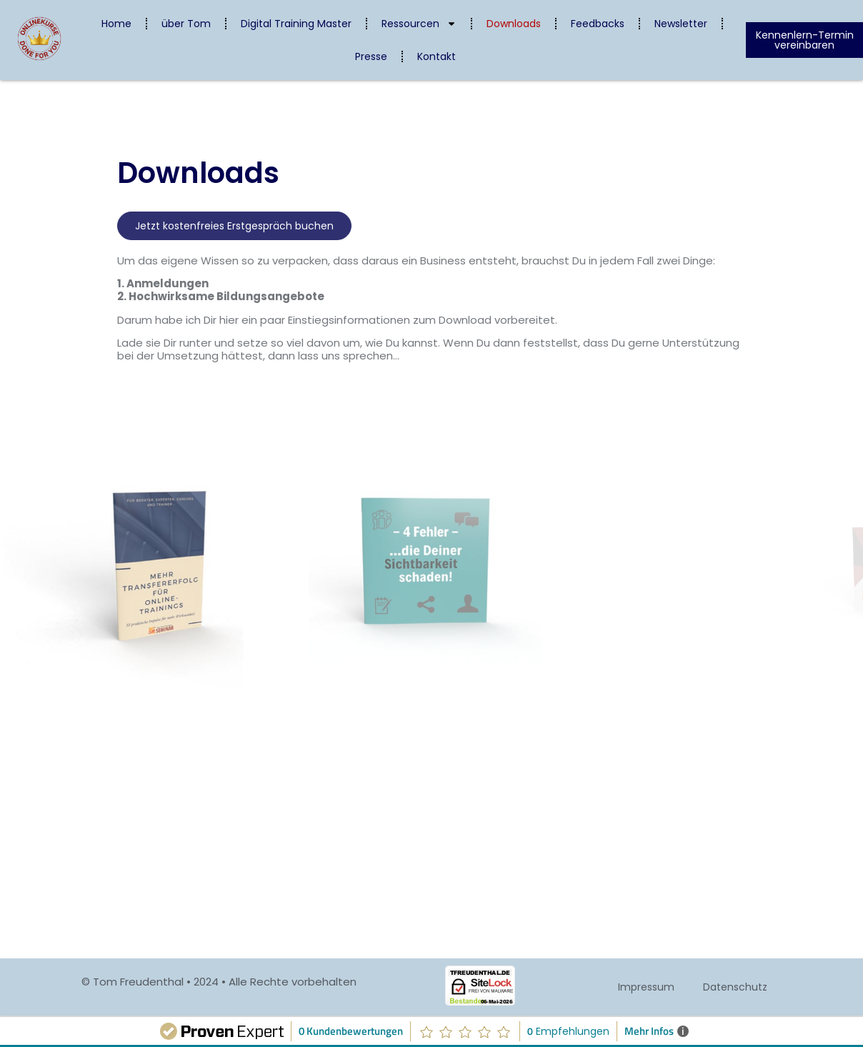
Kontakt (436, 56)
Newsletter (680, 23)
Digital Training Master (296, 23)
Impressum (646, 987)
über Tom (186, 23)
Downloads (514, 23)
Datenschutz (735, 987)
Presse (371, 56)
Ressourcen (419, 23)
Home (116, 23)
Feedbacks (597, 23)
